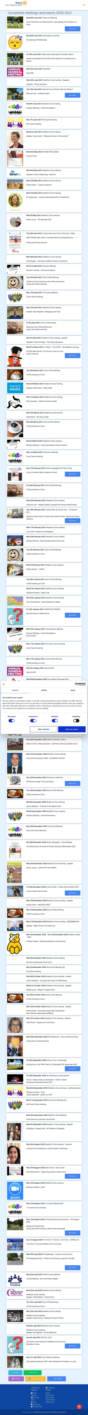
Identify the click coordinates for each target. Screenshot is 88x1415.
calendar (16, 1379)
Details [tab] (44, 690)
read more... (72, 29)
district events (35, 1379)
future (15, 1373)
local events (56, 1379)
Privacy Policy (36, 1406)
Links (33, 1402)
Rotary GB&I (50, 1397)
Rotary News (50, 1402)
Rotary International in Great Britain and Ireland (49, 1412)
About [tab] (72, 690)
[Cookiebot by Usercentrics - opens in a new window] (76, 684)
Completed (32, 1373)
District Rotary (50, 1400)
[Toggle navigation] (84, 5)
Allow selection (43, 729)
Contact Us (35, 1404)
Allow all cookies (72, 729)
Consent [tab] (15, 690)
